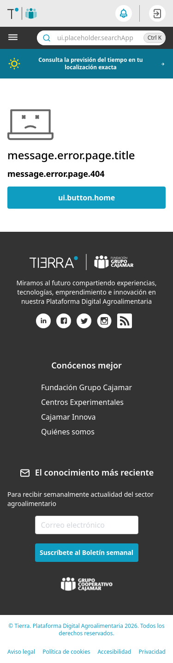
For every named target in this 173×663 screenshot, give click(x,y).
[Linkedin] (43, 324)
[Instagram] (104, 324)
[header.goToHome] (22, 13)
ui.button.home (86, 198)
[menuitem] (86, 387)
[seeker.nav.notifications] (123, 13)
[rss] (124, 321)
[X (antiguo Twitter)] (84, 324)
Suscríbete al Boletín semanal (86, 552)
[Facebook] (63, 324)
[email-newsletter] (86, 525)
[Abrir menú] (14, 38)
